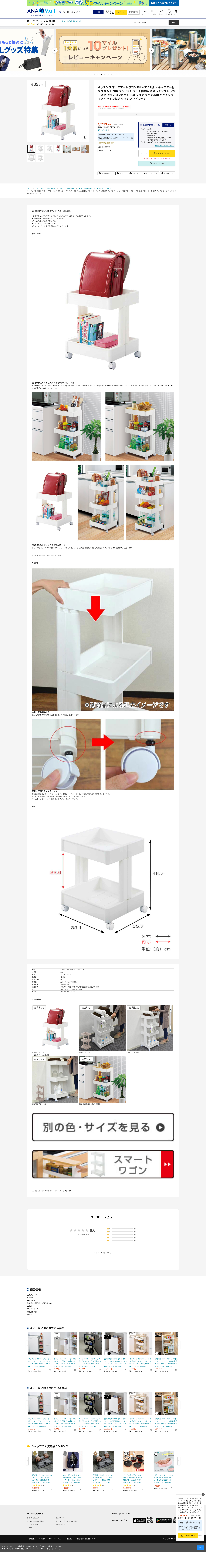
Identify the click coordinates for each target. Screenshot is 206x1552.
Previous (55, 50)
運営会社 (31, 1539)
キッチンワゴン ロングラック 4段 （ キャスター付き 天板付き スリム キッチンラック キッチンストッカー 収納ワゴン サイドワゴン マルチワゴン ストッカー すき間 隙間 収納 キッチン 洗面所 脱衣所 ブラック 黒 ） (90, 1361)
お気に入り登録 (158, 163)
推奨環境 (69, 1539)
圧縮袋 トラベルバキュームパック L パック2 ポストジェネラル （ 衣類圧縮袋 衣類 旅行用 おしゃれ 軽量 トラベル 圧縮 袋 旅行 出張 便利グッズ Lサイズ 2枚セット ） (42, 1477)
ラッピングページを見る (68, 992)
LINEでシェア (137, 173)
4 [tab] (101, 74)
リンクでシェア (168, 173)
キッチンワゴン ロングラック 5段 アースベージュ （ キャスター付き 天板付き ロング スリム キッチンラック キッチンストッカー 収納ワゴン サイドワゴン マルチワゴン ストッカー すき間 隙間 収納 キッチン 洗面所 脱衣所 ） (39, 1361)
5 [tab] (105, 74)
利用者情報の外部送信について (86, 1539)
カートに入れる (190, 1535)
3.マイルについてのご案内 (35, 1521)
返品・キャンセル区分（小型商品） (72, 989)
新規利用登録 (133, 12)
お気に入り (161, 14)
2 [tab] (94, 74)
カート (176, 14)
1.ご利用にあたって (33, 1518)
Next (151, 50)
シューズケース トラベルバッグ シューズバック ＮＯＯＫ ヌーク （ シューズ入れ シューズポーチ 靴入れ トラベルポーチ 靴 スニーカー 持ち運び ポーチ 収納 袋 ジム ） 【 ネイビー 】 (72, 1477)
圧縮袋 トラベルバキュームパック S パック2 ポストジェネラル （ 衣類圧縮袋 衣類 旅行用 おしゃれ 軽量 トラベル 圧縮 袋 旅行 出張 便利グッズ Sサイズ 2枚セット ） (103, 1477)
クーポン (153, 14)
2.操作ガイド (60, 1518)
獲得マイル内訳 (102, 130)
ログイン (121, 12)
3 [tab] (98, 74)
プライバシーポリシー (56, 1539)
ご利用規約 (41, 1539)
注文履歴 (169, 14)
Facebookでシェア (107, 173)
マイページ (145, 14)
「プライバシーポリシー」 (39, 1549)
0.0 (93, 1230)
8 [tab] (115, 74)
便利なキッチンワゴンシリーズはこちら (46, 555)
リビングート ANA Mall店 (42, 21)
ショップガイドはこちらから (72, 21)
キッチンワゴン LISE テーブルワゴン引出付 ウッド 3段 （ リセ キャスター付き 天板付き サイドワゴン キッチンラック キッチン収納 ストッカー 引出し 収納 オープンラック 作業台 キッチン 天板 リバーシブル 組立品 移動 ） (140, 1361)
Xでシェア (123, 173)
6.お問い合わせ (60, 1524)
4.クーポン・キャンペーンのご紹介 (67, 1521)
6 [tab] (108, 74)
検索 (98, 12)
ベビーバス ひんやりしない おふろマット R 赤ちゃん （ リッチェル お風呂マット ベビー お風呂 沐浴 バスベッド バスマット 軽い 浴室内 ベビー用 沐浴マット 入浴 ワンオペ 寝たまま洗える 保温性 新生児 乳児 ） (164, 1477)
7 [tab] (112, 74)
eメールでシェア (152, 173)
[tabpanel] (103, 50)
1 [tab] (91, 74)
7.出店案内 (30, 1527)
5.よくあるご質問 (32, 1524)
